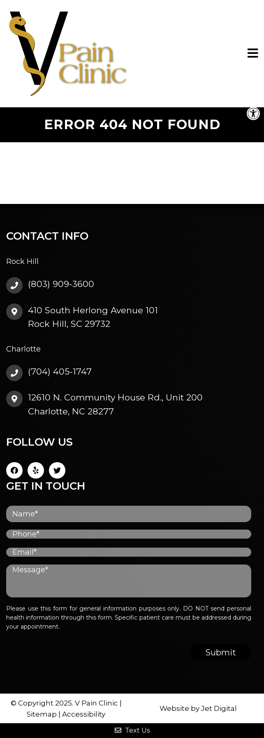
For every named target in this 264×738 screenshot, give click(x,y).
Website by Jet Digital (198, 708)
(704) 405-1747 (60, 371)
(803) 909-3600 (61, 284)
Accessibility (83, 714)
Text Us (132, 730)
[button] (253, 113)
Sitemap (42, 714)
